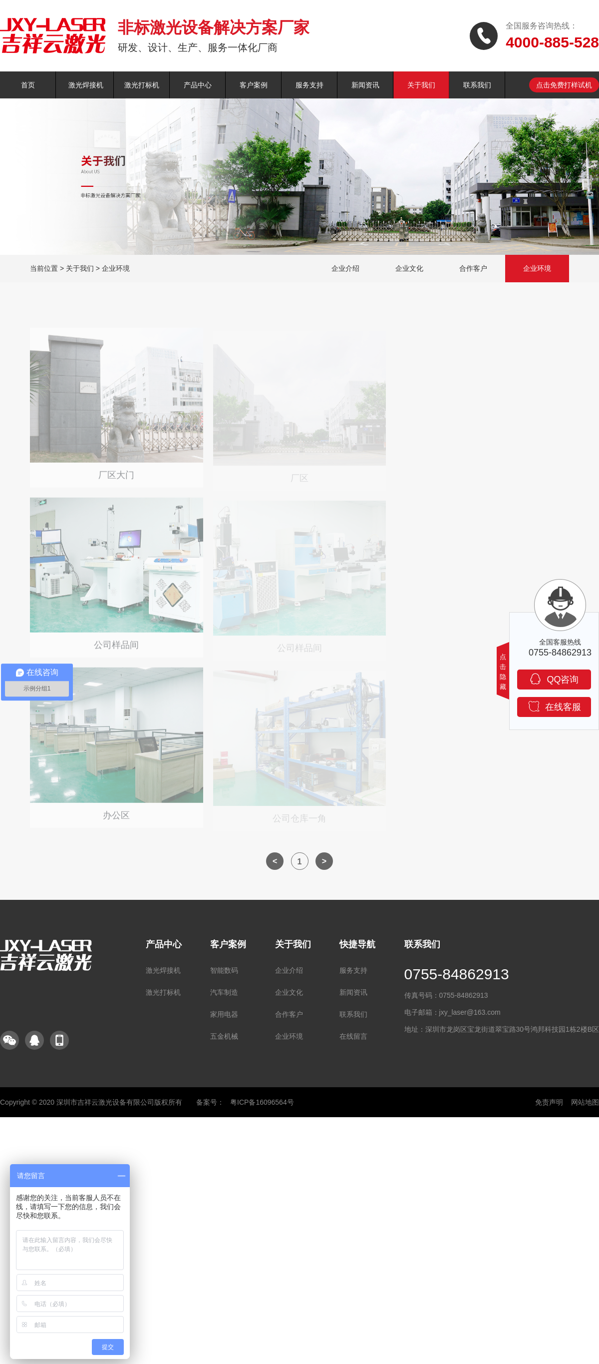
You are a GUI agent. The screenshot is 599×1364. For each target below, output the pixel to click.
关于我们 (421, 85)
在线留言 (353, 1036)
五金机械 (224, 1036)
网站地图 (585, 1102)
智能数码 (224, 970)
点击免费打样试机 (564, 85)
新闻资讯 (365, 85)
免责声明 (549, 1102)
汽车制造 (224, 992)
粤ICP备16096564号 (262, 1102)
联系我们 (477, 85)
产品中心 (198, 85)
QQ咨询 (554, 679)
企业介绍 (345, 268)
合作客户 (473, 268)
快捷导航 (357, 944)
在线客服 (554, 706)
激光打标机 (141, 85)
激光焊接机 (85, 85)
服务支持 (309, 85)
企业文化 (409, 268)
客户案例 (254, 85)
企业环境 (116, 268)
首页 (28, 85)
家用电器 (224, 1014)
